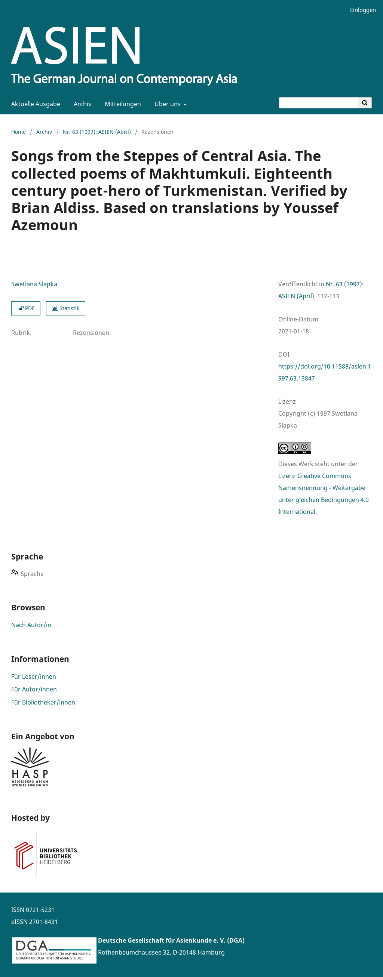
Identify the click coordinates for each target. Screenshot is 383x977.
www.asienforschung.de (132, 964)
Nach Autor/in (31, 625)
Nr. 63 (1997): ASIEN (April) (97, 131)
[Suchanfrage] (318, 102)
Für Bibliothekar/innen (43, 702)
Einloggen (360, 10)
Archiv (81, 104)
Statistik (65, 308)
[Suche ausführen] (365, 102)
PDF (25, 308)
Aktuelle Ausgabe (34, 104)
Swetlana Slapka (34, 284)
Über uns (166, 104)
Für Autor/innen (34, 689)
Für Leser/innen (33, 676)
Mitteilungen (121, 104)
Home (18, 131)
